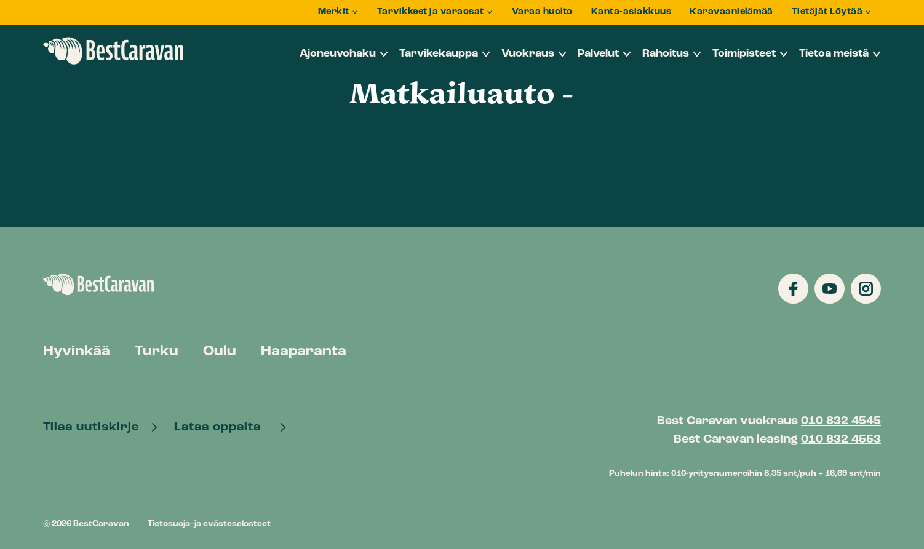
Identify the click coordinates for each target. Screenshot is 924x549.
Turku (156, 351)
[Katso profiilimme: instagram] (866, 289)
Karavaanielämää (731, 12)
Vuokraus (527, 54)
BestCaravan (113, 51)
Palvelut (598, 54)
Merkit (333, 12)
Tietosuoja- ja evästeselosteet (209, 524)
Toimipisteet (744, 54)
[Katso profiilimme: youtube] (829, 289)
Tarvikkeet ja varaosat (430, 12)
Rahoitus (665, 54)
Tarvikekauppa (438, 54)
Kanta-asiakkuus (631, 12)
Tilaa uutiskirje (92, 427)
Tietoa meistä (834, 54)
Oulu (219, 351)
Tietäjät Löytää (827, 12)
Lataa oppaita (222, 427)
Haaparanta (303, 351)
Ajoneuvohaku (338, 54)
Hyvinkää (76, 351)
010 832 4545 (841, 421)
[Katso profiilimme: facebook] (793, 289)
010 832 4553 (841, 439)
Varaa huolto (542, 12)
